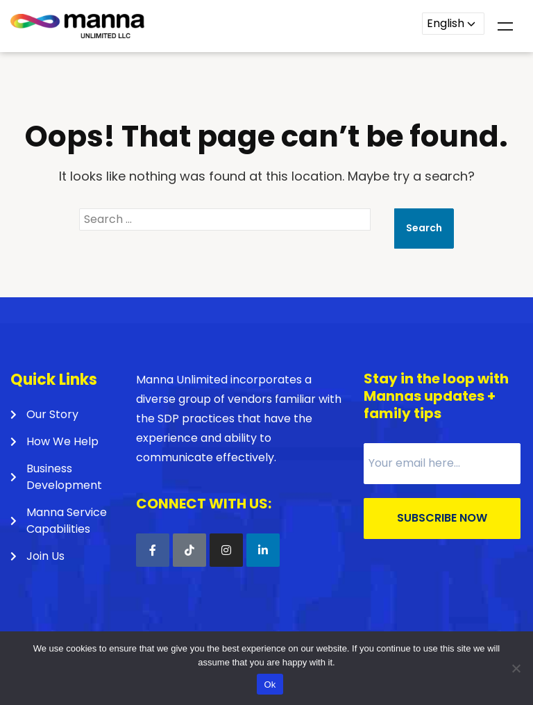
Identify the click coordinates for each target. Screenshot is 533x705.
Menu (505, 26)
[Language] (453, 24)
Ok (270, 684)
